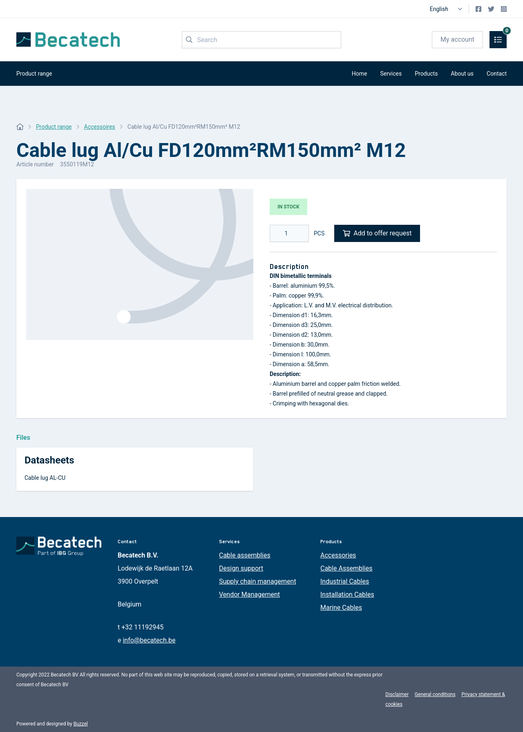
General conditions (435, 694)
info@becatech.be (149, 640)
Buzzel (81, 724)
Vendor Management (249, 594)
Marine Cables (341, 607)
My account (457, 39)
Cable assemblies (244, 555)
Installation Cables (347, 594)
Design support (241, 568)
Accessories (338, 555)
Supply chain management (257, 581)
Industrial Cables (344, 581)
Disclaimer (397, 694)
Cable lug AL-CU (45, 478)
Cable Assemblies (346, 568)
